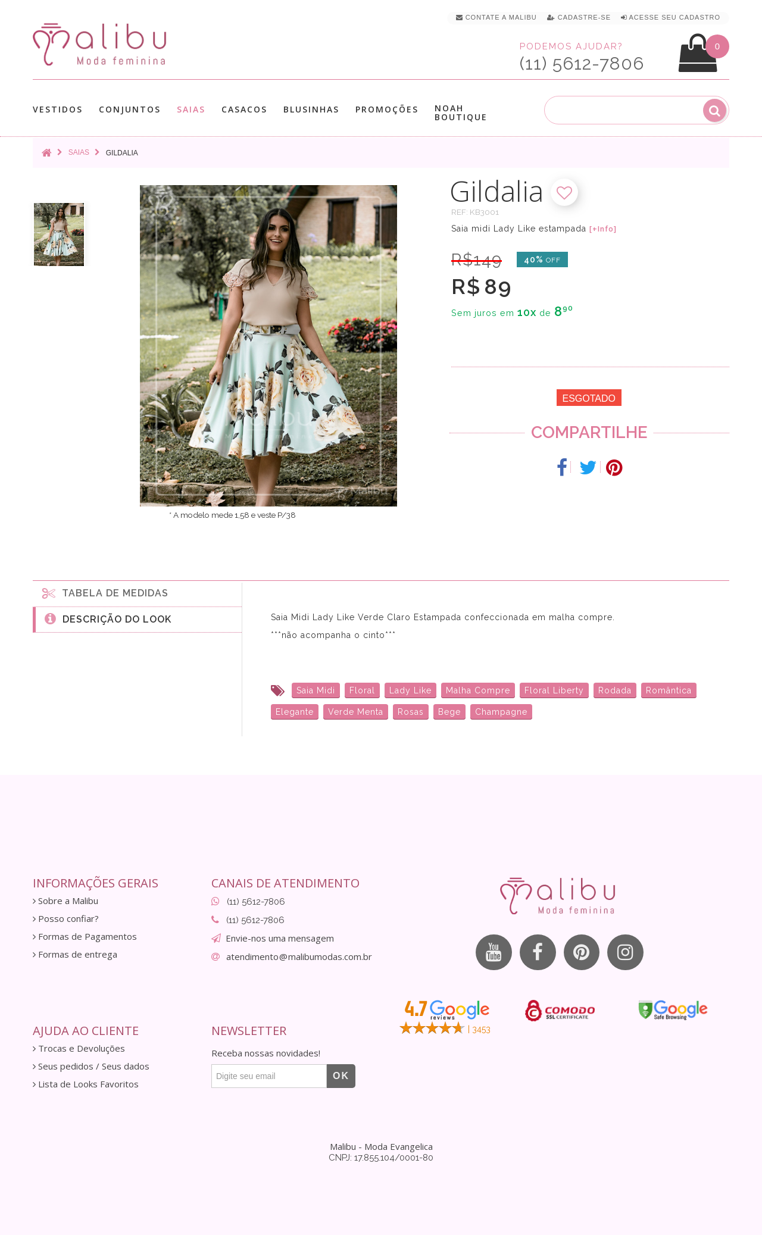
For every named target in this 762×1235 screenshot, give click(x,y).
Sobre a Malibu (65, 900)
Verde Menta (355, 712)
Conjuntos (130, 109)
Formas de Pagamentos (85, 936)
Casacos (244, 109)
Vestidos (58, 109)
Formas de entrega (75, 954)
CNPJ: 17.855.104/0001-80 (381, 1157)
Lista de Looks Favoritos (86, 1084)
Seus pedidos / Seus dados (91, 1066)
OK (341, 1076)
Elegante (295, 712)
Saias (191, 109)
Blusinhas (311, 109)
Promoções (387, 109)
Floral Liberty (554, 690)
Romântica (669, 690)
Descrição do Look (108, 618)
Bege (449, 712)
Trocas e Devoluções (79, 1048)
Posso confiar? (66, 918)
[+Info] (603, 229)
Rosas (411, 712)
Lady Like (410, 690)
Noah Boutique (461, 112)
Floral (362, 690)
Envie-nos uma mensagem (280, 938)
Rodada (615, 690)
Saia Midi (315, 690)
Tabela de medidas (105, 592)
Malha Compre (478, 690)
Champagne (501, 712)
